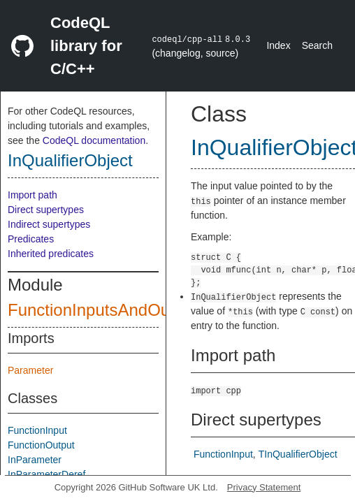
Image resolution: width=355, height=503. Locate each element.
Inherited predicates (51, 253)
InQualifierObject (70, 160)
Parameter (30, 370)
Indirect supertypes (49, 224)
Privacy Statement (264, 487)
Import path (32, 195)
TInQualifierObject (298, 454)
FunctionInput (37, 430)
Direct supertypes (46, 209)
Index (278, 45)
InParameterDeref (46, 474)
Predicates (31, 239)
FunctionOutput (41, 445)
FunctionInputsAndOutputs (107, 309)
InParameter (34, 459)
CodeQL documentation (94, 140)
